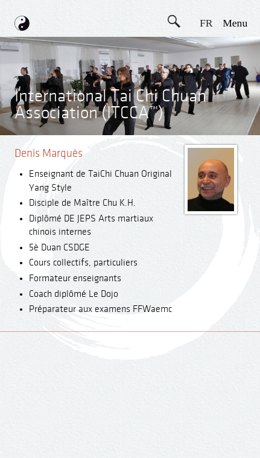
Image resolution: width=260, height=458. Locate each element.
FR (206, 23)
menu (235, 23)
